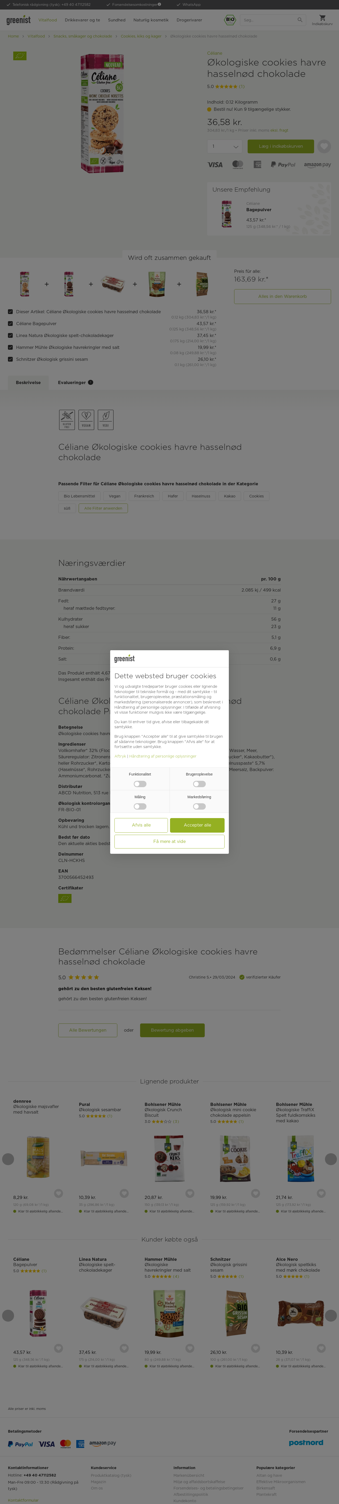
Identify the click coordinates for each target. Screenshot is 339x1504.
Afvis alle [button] (141, 825)
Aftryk (120, 756)
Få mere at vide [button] (169, 841)
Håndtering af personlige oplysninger (163, 756)
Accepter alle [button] (197, 825)
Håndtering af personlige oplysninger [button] (147, 707)
